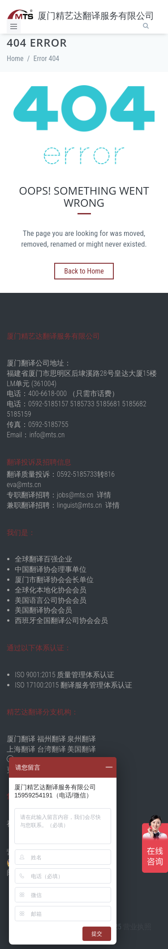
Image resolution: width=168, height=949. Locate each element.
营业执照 (137, 927)
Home (15, 58)
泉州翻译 (81, 739)
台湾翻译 (51, 749)
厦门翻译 (21, 739)
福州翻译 (51, 739)
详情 (104, 495)
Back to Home (83, 271)
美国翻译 (81, 749)
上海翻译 (21, 749)
